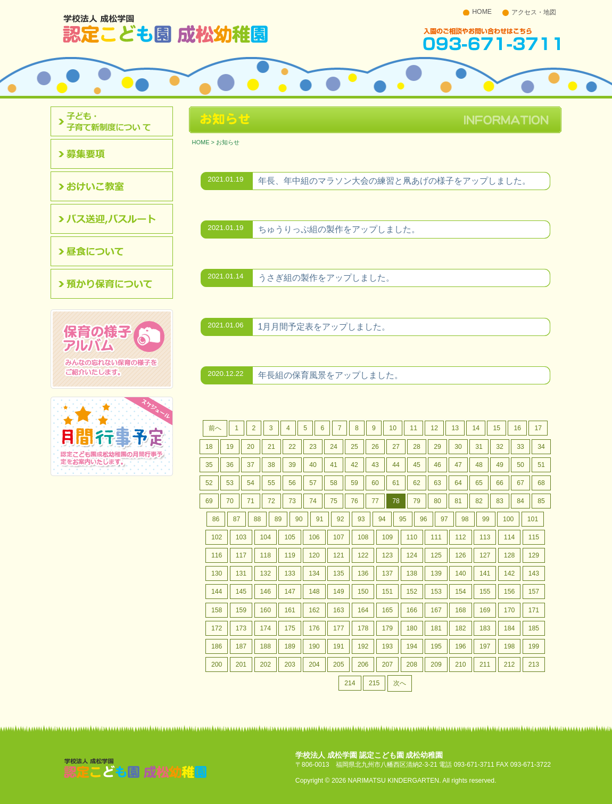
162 (314, 610)
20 (250, 446)
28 (416, 446)
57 (313, 483)
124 (412, 555)
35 (209, 465)
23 (313, 446)
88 (257, 519)
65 (479, 483)
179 (387, 628)
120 (314, 555)
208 (412, 664)
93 (361, 519)
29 (437, 446)
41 (333, 465)
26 (375, 446)
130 (216, 573)
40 (313, 465)
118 (265, 555)
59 (354, 483)
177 (338, 628)
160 (265, 610)
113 (484, 537)
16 (517, 428)
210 (460, 664)
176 (314, 628)
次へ (399, 683)
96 (423, 519)
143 (533, 573)
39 (292, 465)
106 (314, 537)
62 (416, 483)
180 (412, 628)
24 (333, 446)
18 (209, 446)
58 (333, 483)
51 (541, 465)
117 (241, 555)
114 (509, 537)
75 (333, 501)
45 (416, 465)
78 (396, 501)
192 (363, 646)
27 (396, 446)
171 (533, 610)
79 (416, 501)
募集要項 (115, 154)
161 (289, 610)
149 (338, 591)
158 (216, 610)
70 (230, 501)
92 (340, 519)
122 (363, 555)
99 (486, 519)
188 (265, 646)
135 (338, 573)
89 (278, 519)
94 (382, 519)
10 (392, 428)
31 (479, 446)
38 (271, 465)
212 (509, 664)
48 (479, 465)
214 (349, 683)
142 (509, 573)
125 (436, 555)
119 (289, 555)
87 (237, 519)
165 (387, 610)
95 (403, 519)
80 (437, 501)
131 (241, 573)
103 (241, 537)
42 (354, 465)
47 (458, 465)
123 (387, 555)
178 (363, 628)
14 (475, 428)
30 (458, 446)
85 (541, 501)
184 (509, 628)
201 (241, 664)
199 (533, 646)
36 (230, 465)
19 (230, 446)
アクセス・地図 (533, 12)
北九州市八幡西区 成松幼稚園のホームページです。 (165, 28)
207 (387, 664)
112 (460, 537)
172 (216, 628)
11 (413, 428)
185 (533, 628)
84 (520, 501)
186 (216, 646)
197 (484, 646)
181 (436, 628)
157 (533, 591)
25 (354, 446)
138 (412, 573)
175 (289, 628)
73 (292, 501)
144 (216, 591)
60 (375, 483)
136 (363, 573)
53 (230, 483)
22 (292, 446)
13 (455, 428)
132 (265, 573)
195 (436, 646)
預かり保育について (115, 284)
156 (509, 591)
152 (412, 591)
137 (387, 573)
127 (484, 555)
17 (538, 428)
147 (289, 591)
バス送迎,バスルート (115, 219)
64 (458, 483)
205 (338, 664)
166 (412, 610)
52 (209, 483)
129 (533, 555)
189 (289, 646)
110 (412, 537)
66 (499, 483)
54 (250, 483)
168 (460, 610)
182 (460, 628)
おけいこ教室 (115, 186)
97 (444, 519)
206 (363, 664)
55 (271, 483)
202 (265, 664)
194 (412, 646)
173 (241, 628)
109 (387, 537)
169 (484, 610)
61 (396, 483)
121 (338, 555)
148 (314, 591)
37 (250, 465)
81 (458, 501)
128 (509, 555)
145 (241, 591)
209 (436, 664)
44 (396, 465)
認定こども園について (115, 121)
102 (216, 537)
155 (484, 591)
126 (460, 555)
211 (484, 664)
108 (363, 537)
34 (541, 446)
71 (250, 501)
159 (241, 610)
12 (434, 428)
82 (479, 501)
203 (289, 664)
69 (209, 501)
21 (271, 446)
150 (363, 591)
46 (437, 465)
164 (363, 610)
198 (509, 646)
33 (520, 446)
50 (520, 465)
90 (299, 519)
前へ (215, 428)
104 (265, 537)
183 (484, 628)
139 (436, 573)
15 (496, 428)
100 (508, 519)
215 (374, 683)
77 (375, 501)
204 (314, 664)
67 (520, 483)
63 (437, 483)
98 (465, 519)
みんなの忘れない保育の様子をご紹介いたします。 (112, 349)
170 (509, 610)
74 (313, 501)
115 (533, 537)
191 (338, 646)
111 (436, 537)
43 (375, 465)
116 (216, 555)
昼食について (115, 251)
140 (460, 573)
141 (484, 573)
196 (460, 646)
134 (314, 573)
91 (320, 519)
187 (241, 646)
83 (499, 501)
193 (387, 646)
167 (436, 610)
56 (292, 483)
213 (533, 664)
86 (216, 519)
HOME (482, 11)
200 (216, 664)
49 (499, 465)
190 (314, 646)
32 (499, 446)
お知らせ (227, 142)
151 (387, 591)
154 (460, 591)
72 (271, 501)
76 (354, 501)
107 (338, 537)
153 (436, 591)
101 (532, 519)
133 (289, 573)
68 (541, 483)
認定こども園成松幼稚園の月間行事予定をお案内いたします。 (112, 436)
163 (338, 610)
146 (265, 591)
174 (265, 628)
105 (289, 537)
